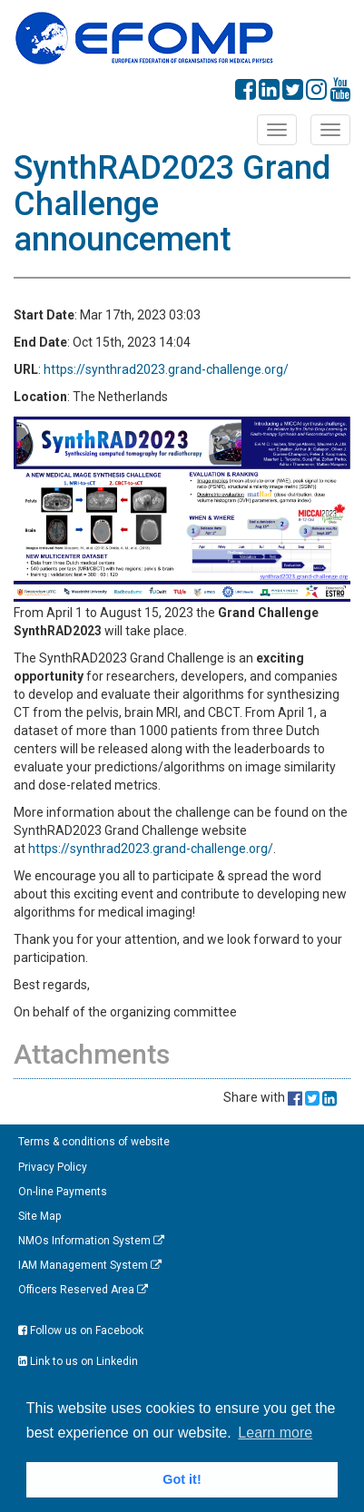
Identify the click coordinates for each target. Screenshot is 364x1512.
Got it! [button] (181, 1479)
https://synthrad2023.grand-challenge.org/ (166, 369)
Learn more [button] (275, 1432)
